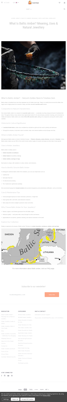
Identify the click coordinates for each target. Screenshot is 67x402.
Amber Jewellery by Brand (8, 348)
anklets (49, 226)
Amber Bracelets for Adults (25, 330)
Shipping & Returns (6, 338)
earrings (56, 226)
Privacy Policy (4, 354)
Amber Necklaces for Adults (25, 335)
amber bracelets (36, 226)
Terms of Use (4, 351)
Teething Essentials (23, 363)
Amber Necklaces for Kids (24, 325)
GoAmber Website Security (8, 357)
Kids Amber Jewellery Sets (25, 327)
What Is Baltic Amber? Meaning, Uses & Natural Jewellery (7, 316)
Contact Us (4, 346)
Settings (6, 399)
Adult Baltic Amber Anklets (25, 333)
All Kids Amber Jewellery (24, 314)
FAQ (48, 268)
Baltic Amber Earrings (23, 348)
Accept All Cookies (28, 399)
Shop (28, 9)
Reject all (15, 399)
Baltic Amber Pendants (24, 350)
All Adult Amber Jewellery (24, 317)
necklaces (44, 226)
